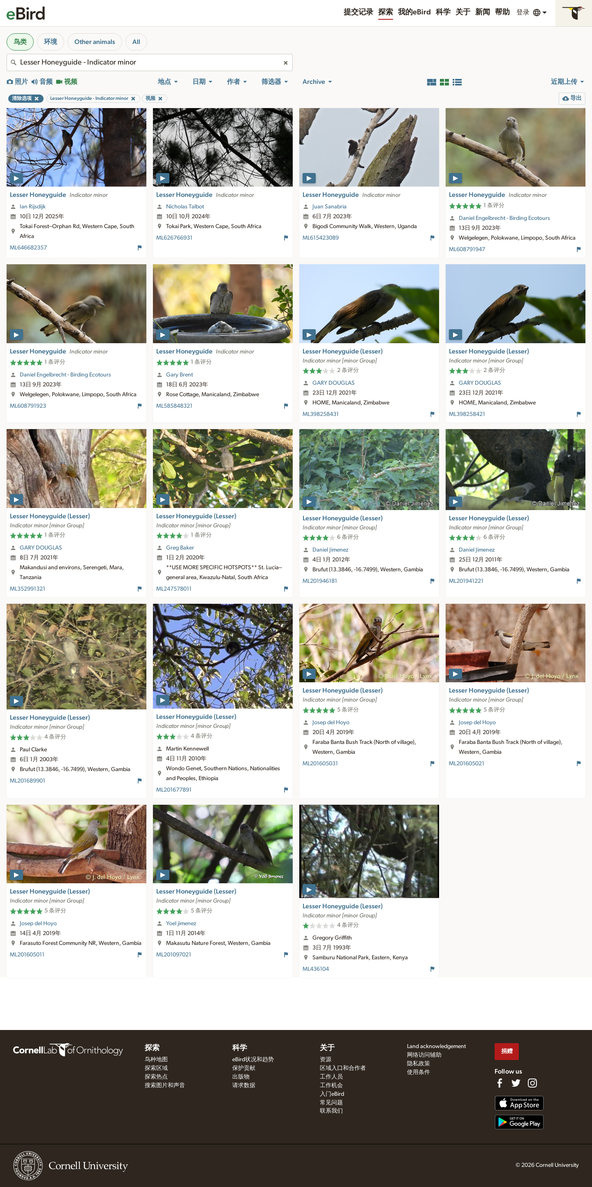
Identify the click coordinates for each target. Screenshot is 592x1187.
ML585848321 (174, 406)
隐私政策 (418, 1064)
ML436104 (316, 969)
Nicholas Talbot (185, 207)
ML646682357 (28, 248)
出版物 (241, 1077)
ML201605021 (466, 764)
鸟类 (20, 42)
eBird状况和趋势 (253, 1059)
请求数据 (243, 1085)
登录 (523, 12)
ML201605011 (27, 955)
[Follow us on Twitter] (516, 1083)
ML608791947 (467, 249)
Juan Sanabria (329, 207)
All (136, 42)
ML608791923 (28, 406)
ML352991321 (27, 589)
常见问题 (331, 1103)
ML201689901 (27, 781)
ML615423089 (321, 238)
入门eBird (332, 1094)
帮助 (502, 12)
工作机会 (331, 1085)
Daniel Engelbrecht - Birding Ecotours (504, 218)
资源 (325, 1059)
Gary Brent (179, 375)
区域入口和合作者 (343, 1068)
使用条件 (418, 1072)
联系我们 (331, 1111)
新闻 (482, 12)
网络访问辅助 (424, 1055)
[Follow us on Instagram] (532, 1083)
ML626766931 (174, 238)
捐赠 (507, 1051)
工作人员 (331, 1077)
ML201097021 (173, 955)
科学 (443, 12)
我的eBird (414, 12)
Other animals (94, 42)
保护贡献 (243, 1068)
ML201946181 (320, 581)
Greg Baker (180, 548)
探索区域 (156, 1068)
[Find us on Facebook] (499, 1083)
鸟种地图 (156, 1059)
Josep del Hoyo (330, 722)
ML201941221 (466, 581)
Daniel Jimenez (330, 550)
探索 (385, 12)
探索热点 (156, 1077)
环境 (50, 42)
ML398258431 (321, 414)
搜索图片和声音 (165, 1085)
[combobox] (149, 62)
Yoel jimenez (181, 923)
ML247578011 (174, 589)
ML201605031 (320, 764)
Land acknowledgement (436, 1046)
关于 (463, 12)
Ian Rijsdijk (33, 207)
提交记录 (358, 12)
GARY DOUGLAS (333, 383)
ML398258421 (467, 414)
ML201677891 (174, 790)
